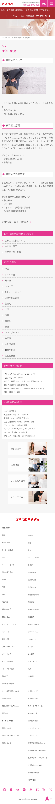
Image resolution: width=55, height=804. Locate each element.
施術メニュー (6, 617)
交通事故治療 (6, 698)
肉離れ (8, 321)
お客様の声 (16, 449)
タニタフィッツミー (35, 728)
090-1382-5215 (43, 16)
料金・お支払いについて (10, 735)
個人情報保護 (33, 721)
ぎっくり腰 (10, 274)
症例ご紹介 (18, 38)
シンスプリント (12, 332)
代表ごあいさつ (33, 661)
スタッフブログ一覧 (35, 706)
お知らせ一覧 (33, 713)
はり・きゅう (6, 654)
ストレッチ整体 (7, 661)
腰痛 (7, 269)
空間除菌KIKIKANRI (35, 765)
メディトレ (6, 632)
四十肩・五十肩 (7, 550)
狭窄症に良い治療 (13, 252)
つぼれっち (32, 639)
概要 (29, 669)
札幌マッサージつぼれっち (37, 758)
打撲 (7, 309)
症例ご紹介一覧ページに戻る (15, 222)
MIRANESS (32, 780)
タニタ (30, 646)
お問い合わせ (33, 698)
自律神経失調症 (12, 298)
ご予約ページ (33, 691)
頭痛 (7, 315)
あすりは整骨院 (33, 624)
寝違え (8, 303)
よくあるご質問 (18, 481)
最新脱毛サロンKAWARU (37, 750)
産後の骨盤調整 (33, 609)
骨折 (29, 550)
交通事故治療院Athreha (36, 743)
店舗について (6, 743)
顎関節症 (31, 602)
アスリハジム (33, 632)
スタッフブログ (18, 497)
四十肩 (8, 280)
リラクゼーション (8, 646)
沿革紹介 (31, 676)
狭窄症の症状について (15, 240)
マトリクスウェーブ (9, 624)
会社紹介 (31, 654)
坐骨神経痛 (10, 344)
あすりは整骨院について (10, 691)
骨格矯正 (5, 676)
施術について (6, 728)
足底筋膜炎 (10, 355)
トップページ (6, 38)
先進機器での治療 (8, 684)
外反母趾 (5, 602)
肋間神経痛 (10, 350)
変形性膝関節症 (33, 595)
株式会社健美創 (33, 772)
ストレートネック (13, 292)
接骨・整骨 (6, 639)
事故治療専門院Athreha (10, 706)
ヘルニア (9, 286)
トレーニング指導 (8, 669)
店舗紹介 (31, 617)
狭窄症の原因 (11, 246)
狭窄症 (8, 338)
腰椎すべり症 (6, 609)
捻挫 (7, 327)
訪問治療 (15, 465)
